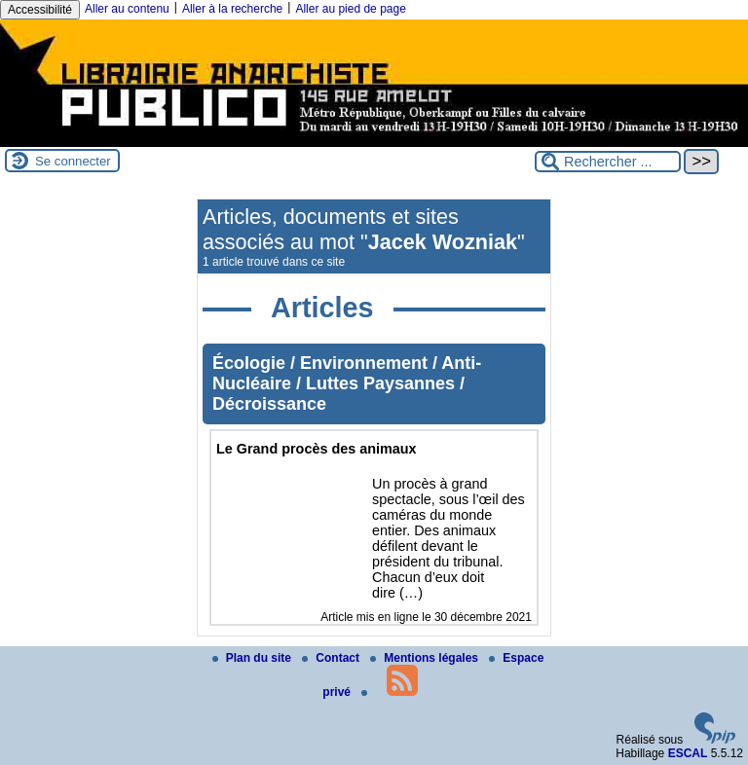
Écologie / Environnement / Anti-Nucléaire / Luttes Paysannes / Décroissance (346, 383)
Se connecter (73, 161)
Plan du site (253, 658)
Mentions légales (425, 658)
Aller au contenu (127, 9)
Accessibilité (40, 10)
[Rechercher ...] (608, 161)
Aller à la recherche (232, 9)
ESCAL (688, 753)
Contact (332, 658)
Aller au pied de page (350, 9)
